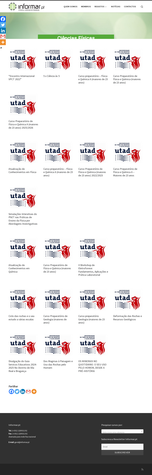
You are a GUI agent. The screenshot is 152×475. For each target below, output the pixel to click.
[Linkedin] (22, 394)
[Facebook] (11, 394)
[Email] (122, 447)
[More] (34, 394)
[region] (76, 27)
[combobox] (122, 431)
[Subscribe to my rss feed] (142, 469)
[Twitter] (17, 394)
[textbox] (122, 433)
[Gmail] (28, 394)
